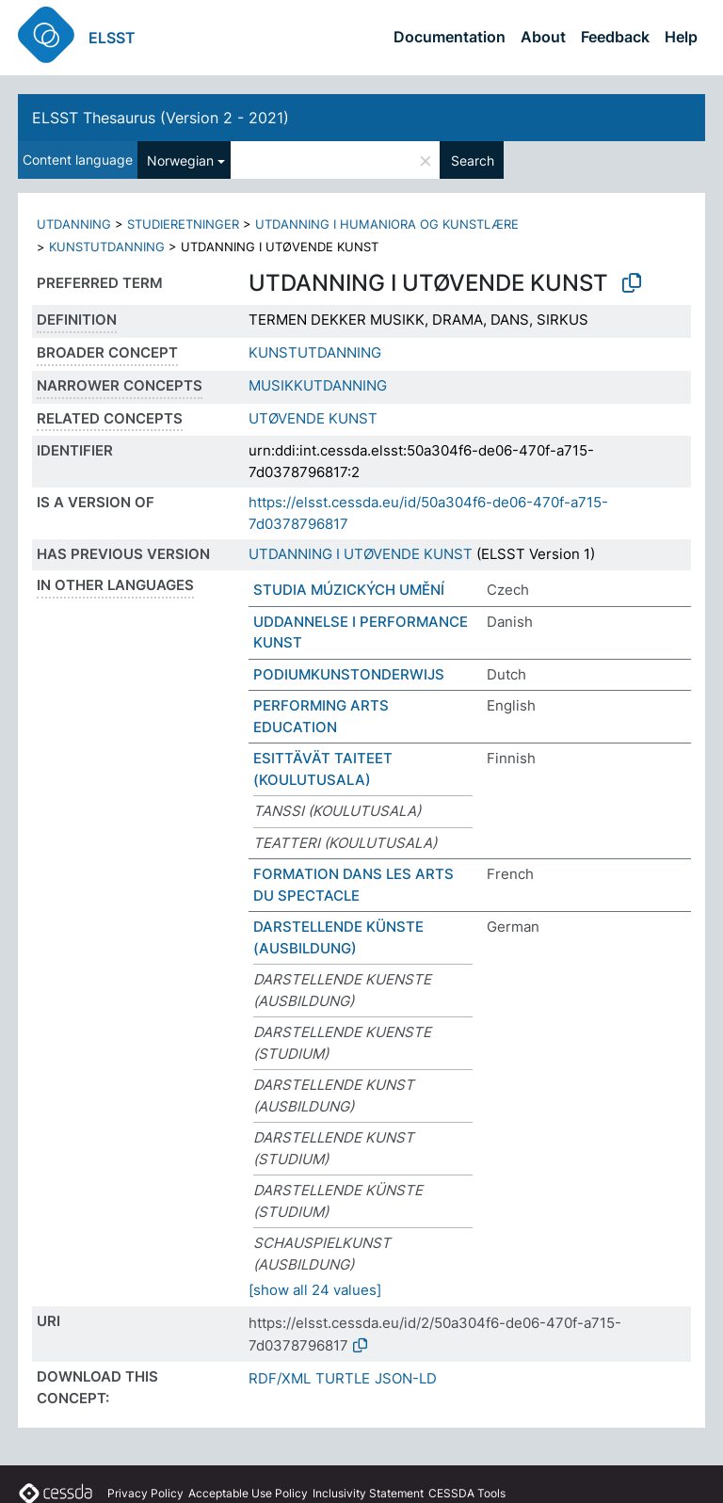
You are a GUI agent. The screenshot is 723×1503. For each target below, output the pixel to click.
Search (472, 160)
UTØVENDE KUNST (313, 418)
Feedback (615, 36)
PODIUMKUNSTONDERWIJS (348, 674)
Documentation (450, 36)
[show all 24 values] (315, 1290)
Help (681, 36)
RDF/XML (280, 1378)
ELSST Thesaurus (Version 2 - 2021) (160, 117)
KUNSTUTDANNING (107, 246)
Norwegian (180, 160)
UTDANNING (74, 224)
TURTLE (342, 1378)
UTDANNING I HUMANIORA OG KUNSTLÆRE (387, 224)
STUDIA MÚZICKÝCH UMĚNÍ (348, 590)
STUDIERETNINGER (183, 224)
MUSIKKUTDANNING (318, 385)
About (543, 36)
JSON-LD (406, 1378)
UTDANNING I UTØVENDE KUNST (361, 554)
